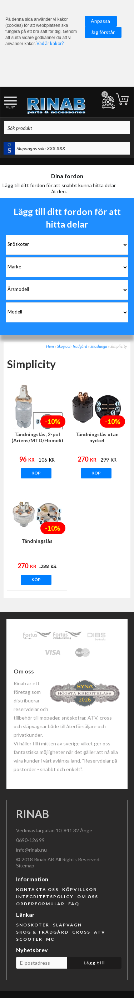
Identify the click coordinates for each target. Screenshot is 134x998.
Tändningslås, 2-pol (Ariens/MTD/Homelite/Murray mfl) (37, 440)
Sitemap (25, 865)
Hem (50, 346)
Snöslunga (98, 346)
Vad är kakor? (50, 43)
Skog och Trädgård (72, 346)
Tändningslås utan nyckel (97, 437)
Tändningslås (37, 541)
